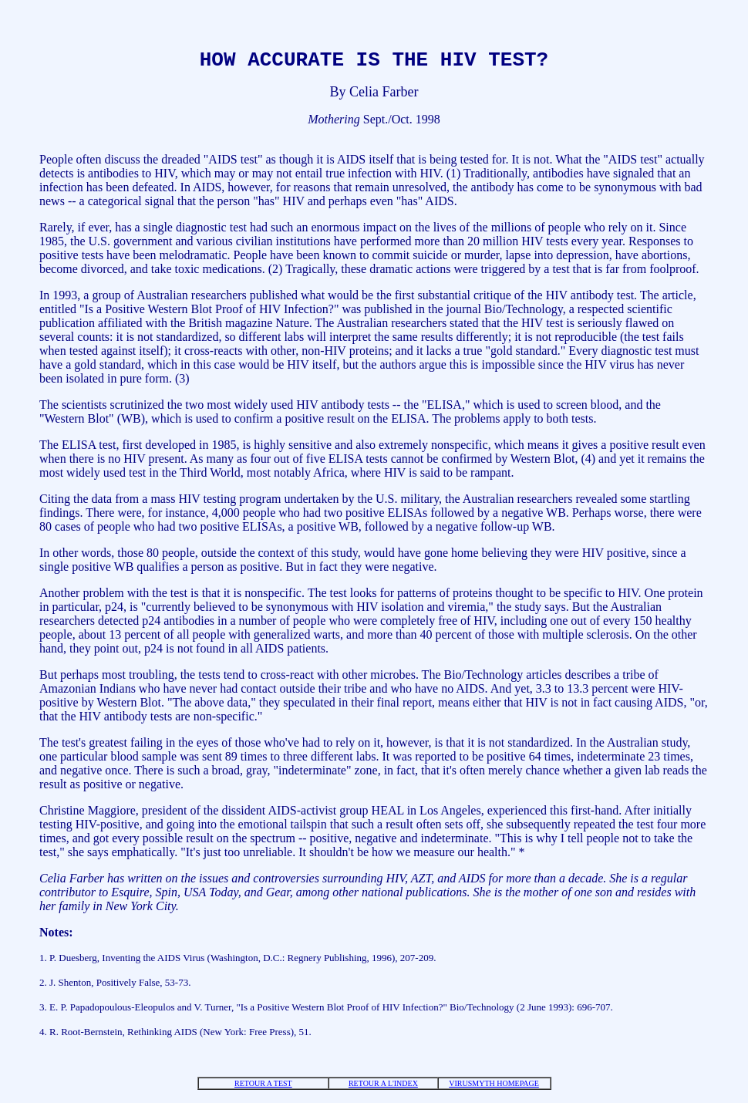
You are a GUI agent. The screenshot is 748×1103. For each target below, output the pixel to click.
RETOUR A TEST (263, 1088)
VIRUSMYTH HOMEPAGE (494, 1088)
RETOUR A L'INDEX (383, 1088)
